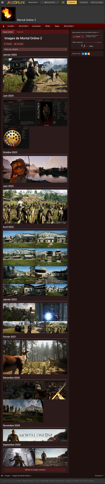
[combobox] (35, 49)
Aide (81, 481)
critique (98, 42)
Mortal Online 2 (26, 20)
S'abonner (71, 2)
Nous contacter (89, 481)
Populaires (20, 32)
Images (8, 476)
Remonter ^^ (99, 476)
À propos (18, 481)
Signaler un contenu (72, 481)
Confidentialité (44, 481)
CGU (36, 481)
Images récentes (8, 32)
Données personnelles (57, 481)
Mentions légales (28, 481)
